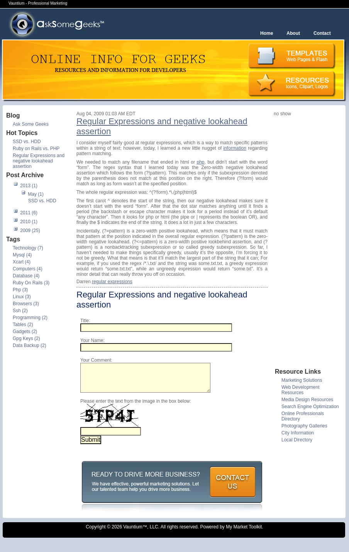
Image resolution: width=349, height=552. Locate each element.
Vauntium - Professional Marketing (37, 3)
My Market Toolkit (244, 532)
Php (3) (20, 289)
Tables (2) (23, 324)
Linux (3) (22, 296)
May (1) (36, 194)
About (293, 33)
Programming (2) (30, 317)
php (201, 162)
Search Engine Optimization (310, 406)
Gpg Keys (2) (26, 338)
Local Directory (296, 440)
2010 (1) (28, 221)
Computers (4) (27, 269)
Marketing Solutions (301, 380)
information (235, 148)
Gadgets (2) (25, 331)
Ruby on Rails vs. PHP (36, 148)
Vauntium (132, 532)
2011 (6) (28, 212)
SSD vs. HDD (27, 141)
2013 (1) (28, 185)
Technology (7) (28, 248)
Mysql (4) (22, 255)
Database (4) (26, 276)
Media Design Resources (307, 399)
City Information (297, 433)
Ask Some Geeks (31, 124)
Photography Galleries (304, 426)
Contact (322, 33)
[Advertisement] (304, 242)
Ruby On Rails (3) (31, 282)
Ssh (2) (20, 310)
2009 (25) (30, 230)
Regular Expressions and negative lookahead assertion (38, 161)
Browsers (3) (26, 303)
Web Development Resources (300, 390)
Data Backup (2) (29, 345)
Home (266, 33)
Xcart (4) (21, 262)
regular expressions (112, 281)
